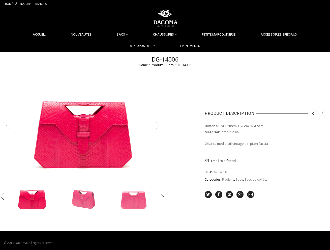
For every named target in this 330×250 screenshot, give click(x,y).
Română (11, 4)
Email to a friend (223, 160)
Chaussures (163, 34)
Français (40, 4)
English (25, 4)
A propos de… (141, 46)
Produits (157, 65)
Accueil (39, 34)
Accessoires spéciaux (279, 34)
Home (143, 65)
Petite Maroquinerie (218, 34)
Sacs (121, 34)
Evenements (190, 46)
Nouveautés (81, 34)
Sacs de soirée (255, 179)
